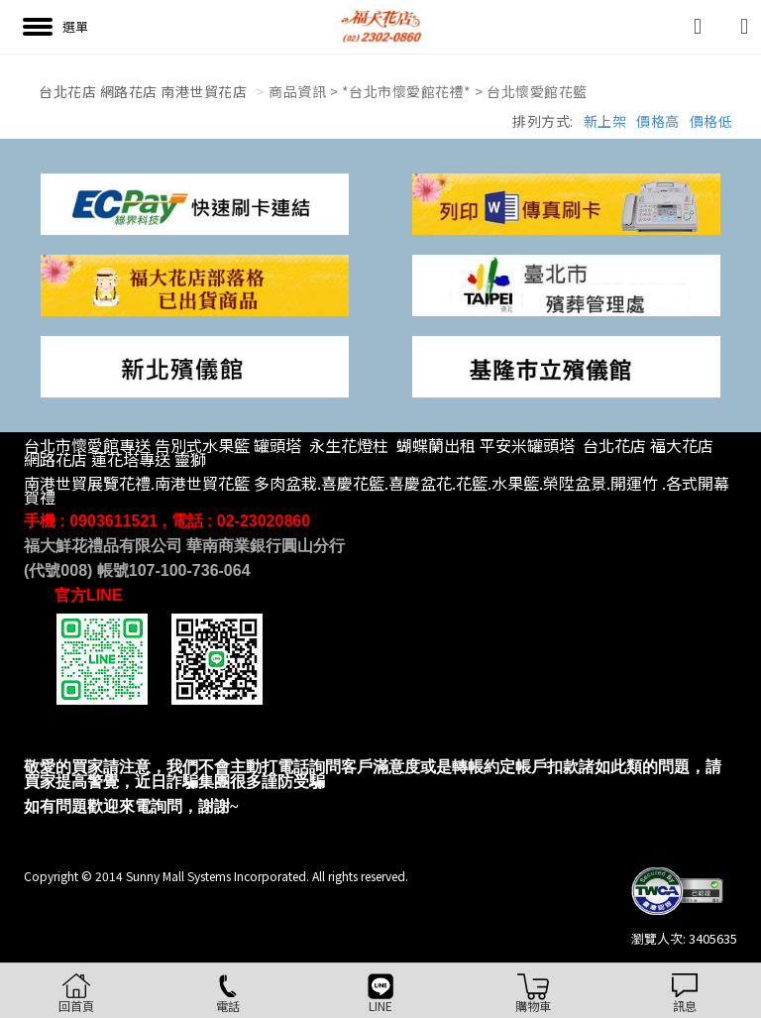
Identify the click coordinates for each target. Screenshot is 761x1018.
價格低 (711, 121)
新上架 (605, 121)
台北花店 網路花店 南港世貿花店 (143, 91)
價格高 (658, 121)
